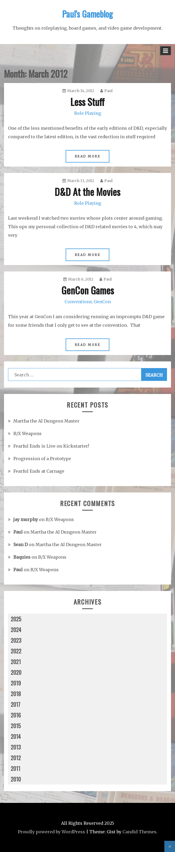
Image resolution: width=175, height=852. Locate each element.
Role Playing (87, 113)
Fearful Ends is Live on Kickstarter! (51, 446)
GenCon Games (87, 290)
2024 (16, 630)
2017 (15, 704)
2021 (16, 662)
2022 (16, 651)
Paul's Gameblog (87, 13)
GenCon (102, 301)
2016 (16, 715)
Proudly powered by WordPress (51, 831)
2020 (16, 672)
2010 (16, 779)
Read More (88, 156)
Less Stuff (87, 101)
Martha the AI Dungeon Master (46, 421)
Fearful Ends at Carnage (38, 471)
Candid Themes (139, 831)
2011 (15, 768)
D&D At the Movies (87, 191)
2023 (16, 640)
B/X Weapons (27, 433)
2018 (16, 694)
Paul (106, 90)
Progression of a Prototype (42, 458)
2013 (16, 747)
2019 (16, 683)
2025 (16, 619)
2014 (16, 736)
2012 (16, 758)
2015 (16, 726)
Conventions (78, 301)
